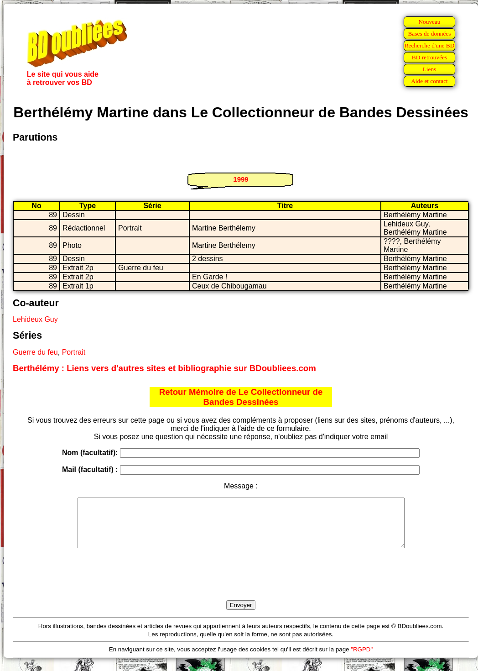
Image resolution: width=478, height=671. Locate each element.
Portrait (74, 352)
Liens (429, 69)
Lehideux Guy (35, 319)
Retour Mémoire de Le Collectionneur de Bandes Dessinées (241, 397)
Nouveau (429, 21)
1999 (240, 179)
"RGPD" (362, 658)
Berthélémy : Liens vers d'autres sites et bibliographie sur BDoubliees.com (164, 368)
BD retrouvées (429, 57)
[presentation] (240, 585)
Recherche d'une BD (430, 45)
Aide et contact (429, 81)
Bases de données (429, 33)
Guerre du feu (35, 352)
